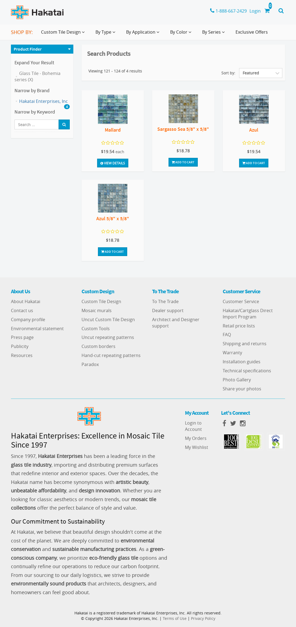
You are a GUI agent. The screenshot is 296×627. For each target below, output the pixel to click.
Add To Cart (183, 162)
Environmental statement (37, 329)
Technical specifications (247, 371)
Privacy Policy (203, 618)
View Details (112, 163)
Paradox (90, 364)
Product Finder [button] (28, 49)
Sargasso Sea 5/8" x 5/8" (183, 129)
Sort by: (228, 73)
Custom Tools (96, 329)
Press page (22, 337)
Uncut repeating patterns (108, 337)
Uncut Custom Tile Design (108, 320)
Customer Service (241, 301)
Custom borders (98, 346)
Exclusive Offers (252, 32)
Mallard (113, 130)
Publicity (19, 346)
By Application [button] (143, 34)
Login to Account (193, 426)
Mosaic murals (97, 310)
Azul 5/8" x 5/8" (112, 218)
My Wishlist (196, 447)
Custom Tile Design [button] (64, 34)
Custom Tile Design (101, 301)
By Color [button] (181, 34)
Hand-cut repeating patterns (111, 355)
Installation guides (241, 362)
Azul (253, 130)
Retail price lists (239, 326)
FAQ (227, 335)
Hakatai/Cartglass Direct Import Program (248, 313)
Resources (22, 355)
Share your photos (242, 389)
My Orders (196, 438)
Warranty (232, 353)
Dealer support (168, 310)
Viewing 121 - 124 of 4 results (115, 71)
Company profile (28, 320)
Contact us (22, 310)
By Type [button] (106, 34)
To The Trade (165, 301)
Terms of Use (175, 618)
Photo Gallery (237, 380)
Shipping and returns (244, 344)
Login (255, 11)
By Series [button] (214, 34)
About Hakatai (25, 301)
